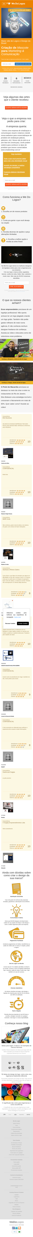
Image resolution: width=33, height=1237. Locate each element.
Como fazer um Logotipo (16, 1152)
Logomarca (16, 1196)
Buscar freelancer (16, 1146)
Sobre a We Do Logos (16, 1135)
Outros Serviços (16, 1206)
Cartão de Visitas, (27, 68)
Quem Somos (16, 1123)
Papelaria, (6, 69)
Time (16, 1125)
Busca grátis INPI (16, 1168)
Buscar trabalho (16, 1213)
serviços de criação (25, 69)
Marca (16, 1200)
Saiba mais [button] (17, 617)
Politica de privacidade (16, 1133)
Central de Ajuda (16, 1177)
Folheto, (15, 69)
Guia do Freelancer (16, 1215)
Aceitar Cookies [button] (23, 623)
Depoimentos (16, 1131)
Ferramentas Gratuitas (16, 1170)
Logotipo (16, 1194)
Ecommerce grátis (16, 1166)
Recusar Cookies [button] (10, 623)
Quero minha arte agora (16, 107)
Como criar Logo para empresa (16, 1154)
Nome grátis (16, 1162)
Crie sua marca (16, 286)
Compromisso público (16, 1129)
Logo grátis (16, 1164)
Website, (11, 69)
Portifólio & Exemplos (16, 1144)
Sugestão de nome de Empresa (16, 1202)
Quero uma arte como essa (23, 64)
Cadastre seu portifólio (16, 1211)
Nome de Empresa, (18, 68)
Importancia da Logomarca (16, 1150)
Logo (16, 1198)
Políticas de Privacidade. (21, 189)
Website (17, 1204)
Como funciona (16, 1127)
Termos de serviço (16, 1148)
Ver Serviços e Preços (16, 1142)
